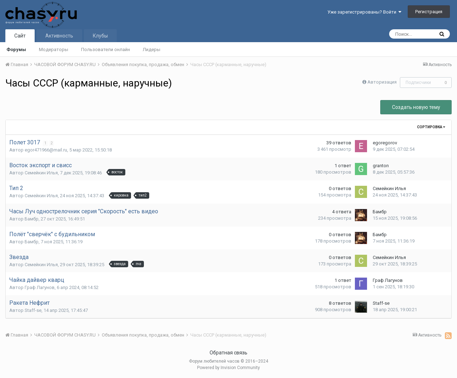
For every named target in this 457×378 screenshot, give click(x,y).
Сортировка (431, 127)
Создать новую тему (416, 107)
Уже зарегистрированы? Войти (364, 12)
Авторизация (382, 82)
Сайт (20, 36)
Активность (59, 36)
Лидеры (151, 49)
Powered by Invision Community (228, 367)
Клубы (100, 36)
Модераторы (53, 49)
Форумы (16, 49)
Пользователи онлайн (105, 49)
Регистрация (428, 11)
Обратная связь (228, 352)
